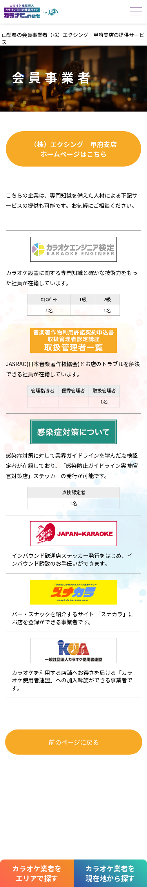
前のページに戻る (74, 742)
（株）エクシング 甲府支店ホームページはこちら (73, 149)
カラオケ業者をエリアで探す (37, 873)
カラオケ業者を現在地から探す (110, 873)
